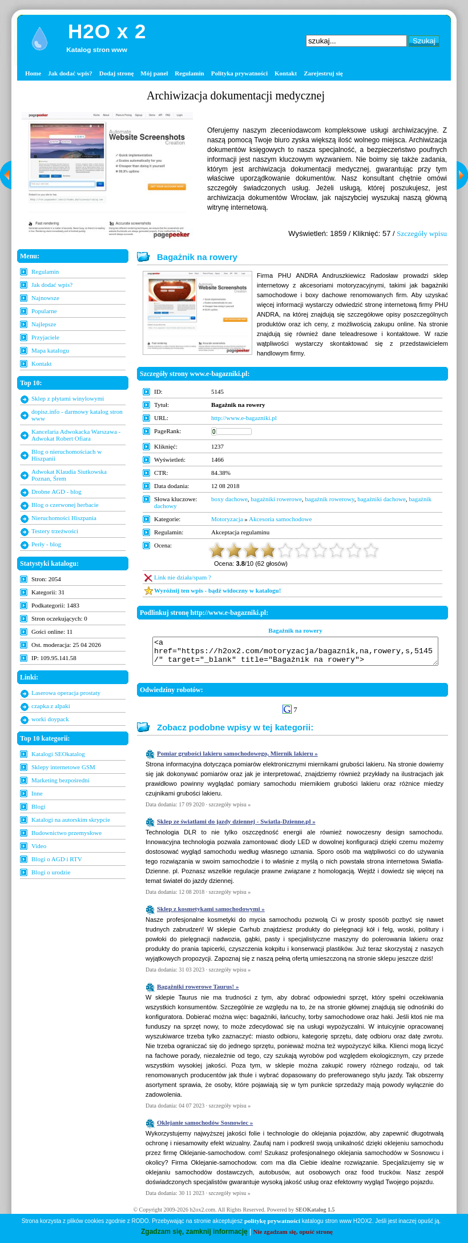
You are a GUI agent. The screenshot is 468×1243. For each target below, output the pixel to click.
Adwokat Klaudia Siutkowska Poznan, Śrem (69, 475)
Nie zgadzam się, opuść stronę (293, 1231)
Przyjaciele (45, 337)
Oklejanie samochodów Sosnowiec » (205, 1127)
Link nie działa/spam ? (182, 577)
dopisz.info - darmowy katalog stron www (77, 415)
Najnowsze (45, 297)
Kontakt (286, 73)
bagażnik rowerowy (329, 498)
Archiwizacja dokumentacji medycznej (236, 95)
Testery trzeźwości (54, 530)
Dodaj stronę (116, 73)
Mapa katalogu (50, 350)
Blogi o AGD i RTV (56, 859)
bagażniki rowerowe (276, 498)
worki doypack (50, 719)
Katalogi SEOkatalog (58, 753)
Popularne (44, 310)
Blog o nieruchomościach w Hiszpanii (66, 455)
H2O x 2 (107, 31)
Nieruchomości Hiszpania (63, 517)
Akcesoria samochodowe (280, 518)
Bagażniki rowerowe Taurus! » (198, 991)
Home (33, 73)
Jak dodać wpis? (70, 73)
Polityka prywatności (239, 73)
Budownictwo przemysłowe (66, 832)
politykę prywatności (272, 1220)
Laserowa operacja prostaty (65, 692)
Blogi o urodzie (50, 872)
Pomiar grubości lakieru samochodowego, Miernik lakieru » (237, 758)
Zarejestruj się (323, 73)
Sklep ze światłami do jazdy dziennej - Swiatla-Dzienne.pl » (236, 826)
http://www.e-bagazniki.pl (244, 417)
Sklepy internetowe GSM (63, 767)
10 (371, 550)
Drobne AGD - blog (56, 491)
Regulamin (189, 73)
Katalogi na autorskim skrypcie (70, 819)
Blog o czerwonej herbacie (65, 504)
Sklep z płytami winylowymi (67, 398)
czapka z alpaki (50, 705)
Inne (37, 793)
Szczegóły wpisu (422, 233)
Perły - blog (46, 544)
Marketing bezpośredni (60, 780)
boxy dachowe (229, 498)
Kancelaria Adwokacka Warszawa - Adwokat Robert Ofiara (75, 435)
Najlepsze (43, 324)
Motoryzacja (227, 518)
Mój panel (154, 73)
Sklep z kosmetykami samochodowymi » (211, 913)
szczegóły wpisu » (230, 809)
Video (38, 845)
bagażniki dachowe (381, 498)
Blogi (38, 806)
